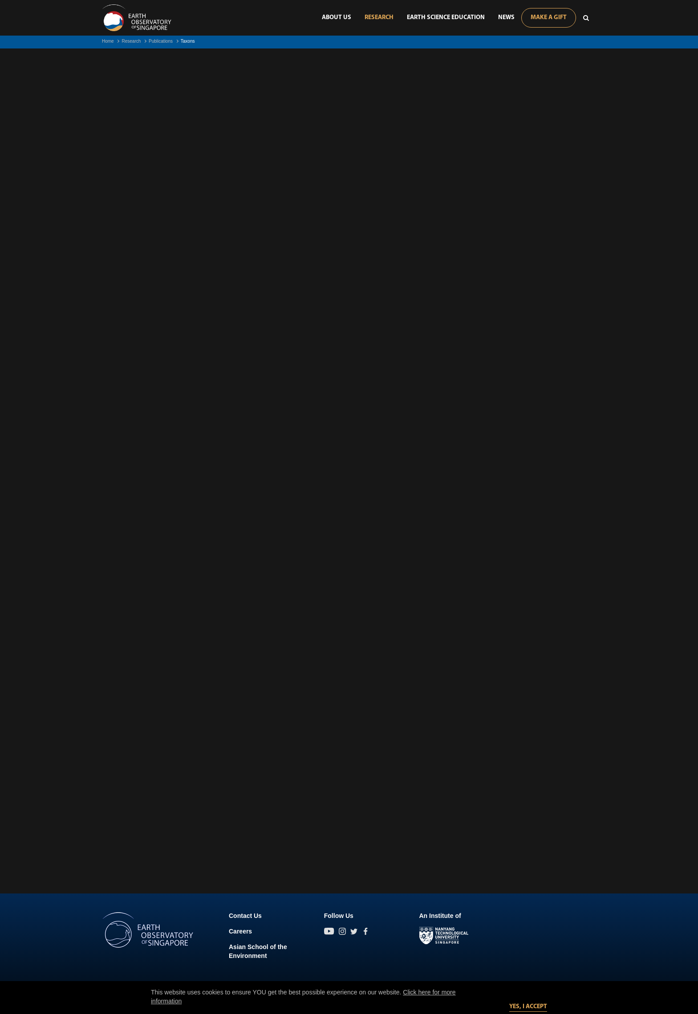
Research (379, 17)
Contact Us (245, 915)
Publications (161, 41)
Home (108, 41)
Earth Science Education (446, 17)
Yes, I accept (528, 1006)
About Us (336, 17)
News (506, 17)
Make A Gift (549, 17)
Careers (240, 931)
